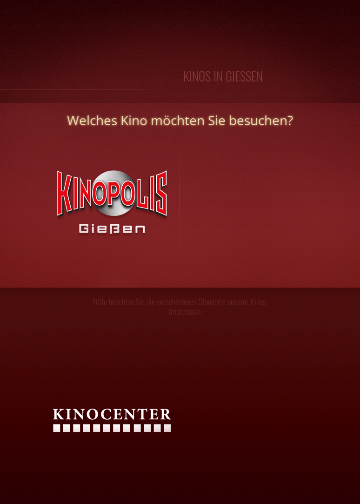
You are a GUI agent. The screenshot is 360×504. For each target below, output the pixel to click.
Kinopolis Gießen (107, 214)
